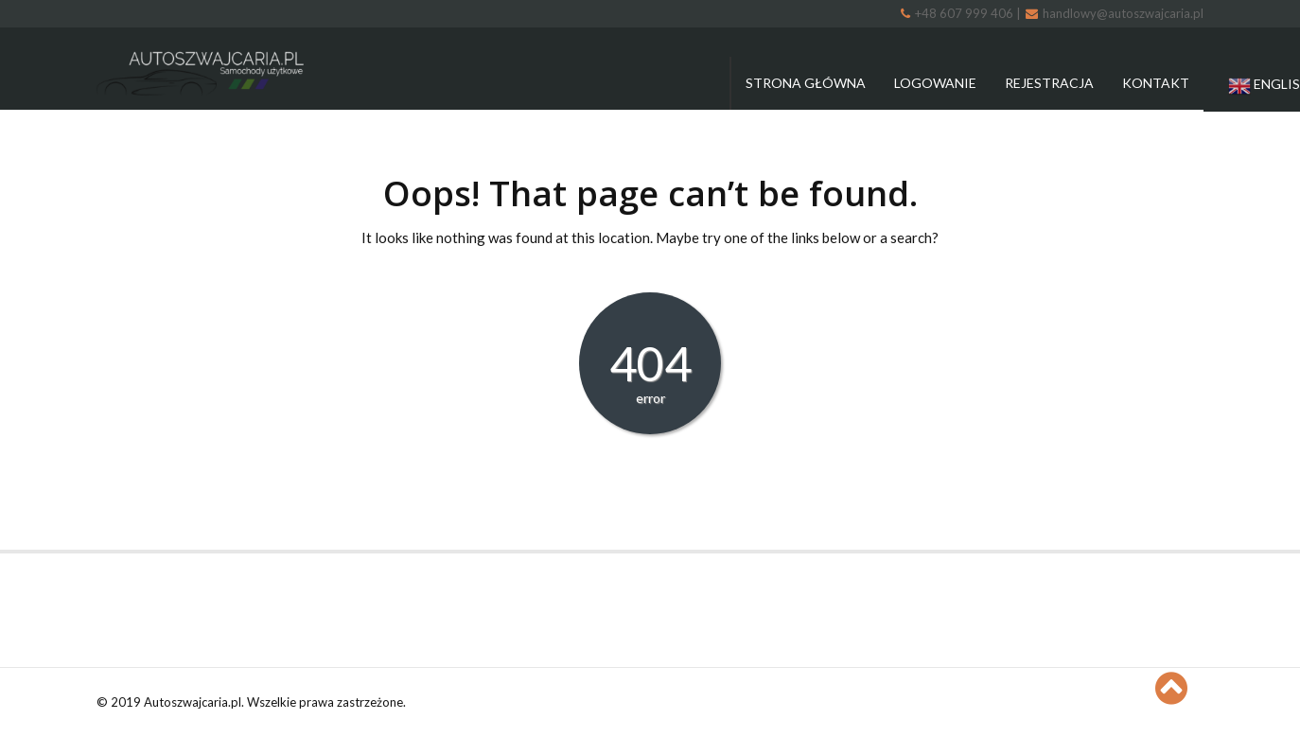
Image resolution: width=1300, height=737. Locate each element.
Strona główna (806, 83)
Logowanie (935, 83)
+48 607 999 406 (958, 13)
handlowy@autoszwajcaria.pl (1114, 13)
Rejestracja (1049, 83)
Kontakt (1155, 83)
